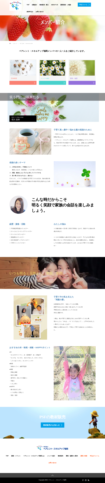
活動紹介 (34, 4)
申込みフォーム (94, 456)
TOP (28, 4)
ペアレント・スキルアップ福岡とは (33, 456)
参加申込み (30, 11)
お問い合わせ (40, 11)
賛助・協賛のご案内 (72, 456)
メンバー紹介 (51, 456)
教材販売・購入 (44, 4)
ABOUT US (54, 4)
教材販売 (60, 456)
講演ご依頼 (84, 456)
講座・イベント (16, 456)
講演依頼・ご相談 (65, 4)
